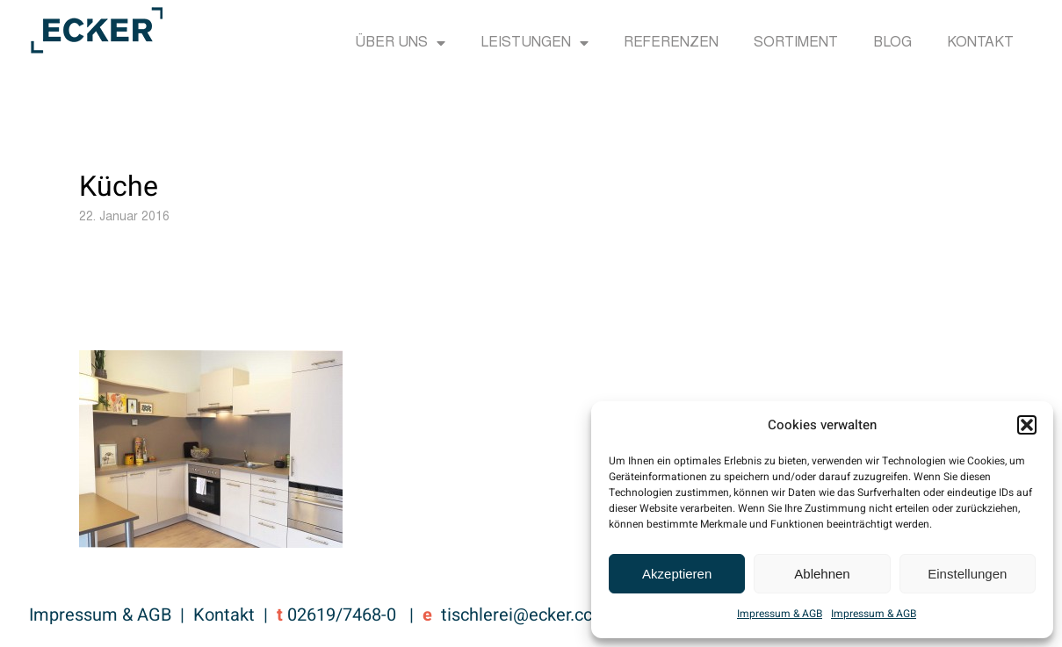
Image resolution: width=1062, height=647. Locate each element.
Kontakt (980, 43)
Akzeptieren (677, 573)
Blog (892, 43)
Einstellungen (967, 573)
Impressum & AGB (779, 614)
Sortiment (796, 43)
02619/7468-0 (341, 615)
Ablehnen (821, 573)
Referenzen (671, 43)
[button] (1027, 425)
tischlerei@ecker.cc (516, 615)
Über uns (400, 43)
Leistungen (534, 43)
